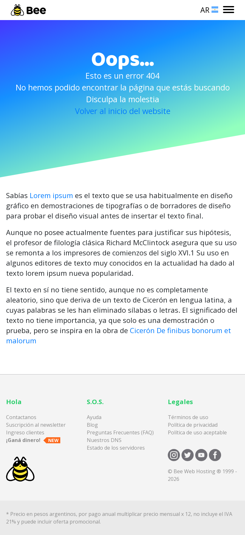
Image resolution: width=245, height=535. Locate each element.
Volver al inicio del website (122, 110)
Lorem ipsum (51, 195)
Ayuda (94, 417)
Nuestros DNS (104, 440)
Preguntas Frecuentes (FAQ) (120, 432)
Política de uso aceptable (197, 432)
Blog (92, 424)
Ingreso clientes (25, 432)
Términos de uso (188, 417)
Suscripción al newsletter (36, 424)
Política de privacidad (193, 424)
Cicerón (142, 330)
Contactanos (21, 417)
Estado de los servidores (116, 447)
